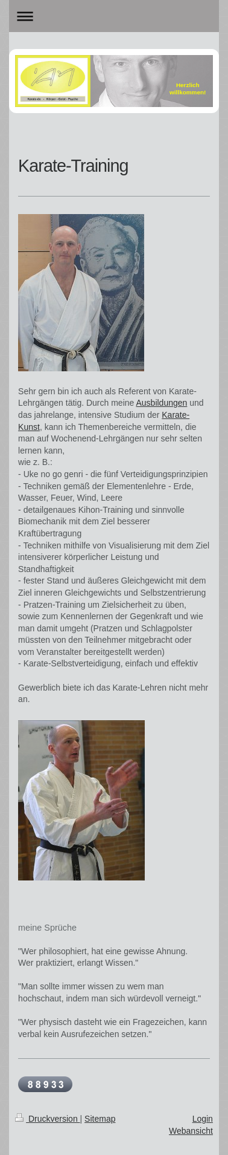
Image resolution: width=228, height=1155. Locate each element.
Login (202, 1119)
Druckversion (47, 1119)
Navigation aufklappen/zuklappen (114, 16)
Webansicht (191, 1131)
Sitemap (99, 1119)
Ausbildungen (161, 403)
